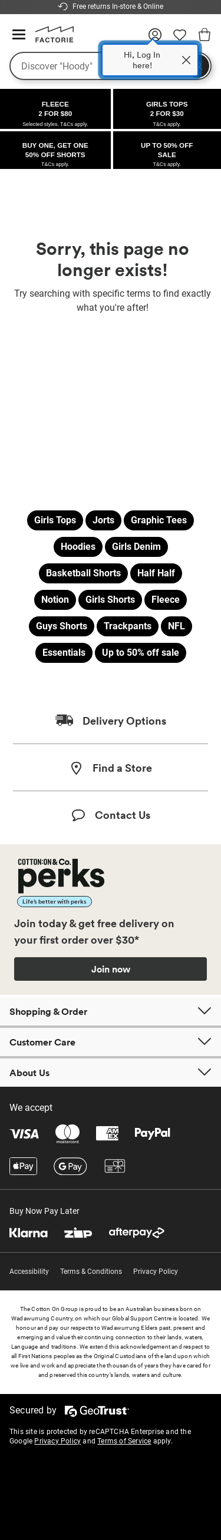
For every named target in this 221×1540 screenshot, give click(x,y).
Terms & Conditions (91, 1271)
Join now (110, 968)
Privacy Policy (155, 1271)
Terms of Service (124, 1441)
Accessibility (29, 1271)
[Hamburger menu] (19, 35)
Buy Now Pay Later (44, 1211)
